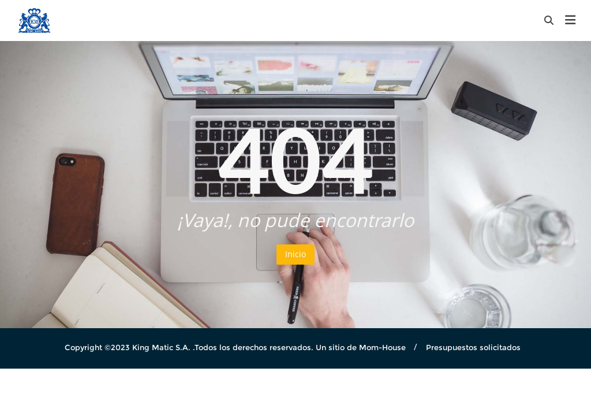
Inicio (295, 253)
